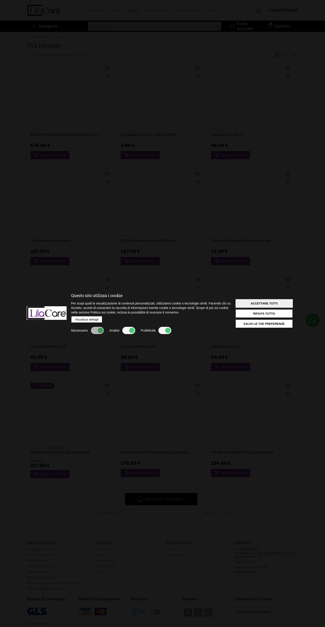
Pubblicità (156, 330)
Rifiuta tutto (264, 313)
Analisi (122, 330)
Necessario (87, 330)
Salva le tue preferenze (264, 323)
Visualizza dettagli (87, 319)
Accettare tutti (264, 303)
